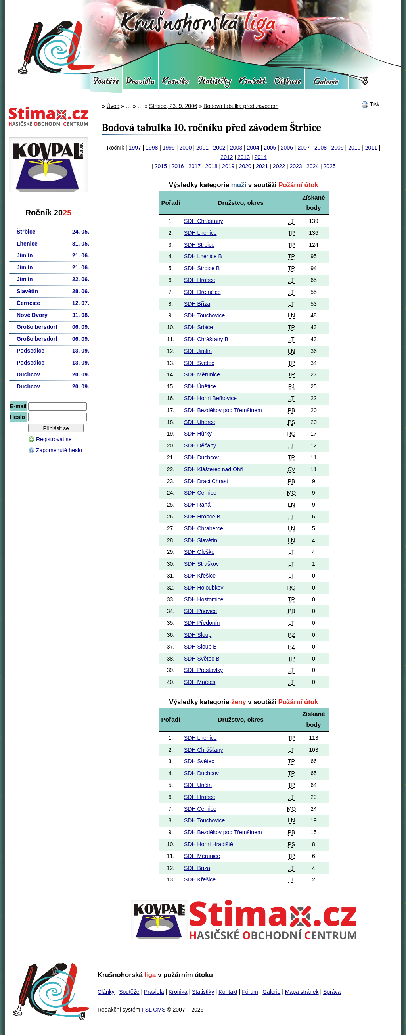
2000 (185, 147)
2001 (202, 147)
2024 (312, 166)
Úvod (113, 106)
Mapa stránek (302, 992)
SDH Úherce (199, 422)
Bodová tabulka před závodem (240, 106)
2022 (279, 166)
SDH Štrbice (199, 245)
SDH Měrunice (202, 374)
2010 (354, 147)
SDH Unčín (198, 785)
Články (106, 992)
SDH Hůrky (198, 433)
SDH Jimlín (198, 351)
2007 (303, 147)
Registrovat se (53, 439)
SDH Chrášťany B (206, 339)
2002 (219, 147)
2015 (161, 166)
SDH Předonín (202, 623)
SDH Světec (199, 363)
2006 (287, 147)
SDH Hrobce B (202, 516)
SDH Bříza (197, 304)
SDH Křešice (200, 575)
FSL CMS (153, 1009)
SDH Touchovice (204, 315)
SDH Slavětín (200, 540)
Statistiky (214, 83)
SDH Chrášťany (203, 221)
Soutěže (106, 83)
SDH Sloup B (200, 646)
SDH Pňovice (200, 611)
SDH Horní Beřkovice (210, 398)
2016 (177, 166)
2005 (270, 147)
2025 (330, 166)
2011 (371, 147)
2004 (253, 147)
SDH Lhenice (200, 233)
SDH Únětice (200, 386)
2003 (236, 147)
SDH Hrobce (199, 280)
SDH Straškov (201, 564)
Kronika (176, 83)
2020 (245, 166)
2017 (194, 166)
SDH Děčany (200, 445)
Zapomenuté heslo (59, 450)
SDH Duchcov (201, 457)
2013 (243, 157)
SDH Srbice (198, 327)
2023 (295, 166)
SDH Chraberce (203, 528)
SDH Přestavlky (203, 670)
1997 (135, 147)
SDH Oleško (199, 552)
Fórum (287, 83)
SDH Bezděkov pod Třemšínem (223, 410)
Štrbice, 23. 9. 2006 (173, 106)
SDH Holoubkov (204, 587)
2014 (261, 157)
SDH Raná (197, 504)
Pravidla (140, 83)
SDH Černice (200, 493)
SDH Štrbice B (202, 268)
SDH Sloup (197, 635)
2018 (211, 166)
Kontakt (252, 83)
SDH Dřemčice (202, 292)
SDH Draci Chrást (206, 481)
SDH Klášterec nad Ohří (213, 469)
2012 (226, 157)
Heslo (17, 417)
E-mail (18, 406)
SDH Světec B (201, 658)
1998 (152, 147)
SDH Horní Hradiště (208, 844)
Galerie (326, 83)
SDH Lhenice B (203, 256)
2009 (337, 147)
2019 (228, 166)
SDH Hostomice (204, 599)
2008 (320, 147)
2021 (262, 166)
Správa (332, 992)
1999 (169, 147)
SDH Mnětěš (199, 682)
